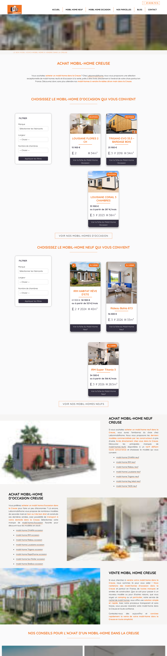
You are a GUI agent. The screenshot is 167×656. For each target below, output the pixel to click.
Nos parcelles (123, 9)
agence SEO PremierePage (86, 650)
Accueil (56, 9)
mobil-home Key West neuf (128, 361)
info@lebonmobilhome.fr (67, 638)
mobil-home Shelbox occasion (29, 444)
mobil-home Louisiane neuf (128, 352)
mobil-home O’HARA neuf (127, 337)
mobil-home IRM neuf (125, 342)
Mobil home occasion (99, 9)
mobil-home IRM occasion (27, 415)
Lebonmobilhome (95, 75)
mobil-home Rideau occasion (29, 420)
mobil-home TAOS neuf (126, 366)
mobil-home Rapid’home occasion (31, 434)
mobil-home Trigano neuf (127, 356)
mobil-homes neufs (117, 327)
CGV (138, 650)
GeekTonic (54, 650)
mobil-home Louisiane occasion (30, 425)
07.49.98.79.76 (59, 635)
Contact (152, 9)
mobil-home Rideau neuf (127, 347)
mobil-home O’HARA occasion (29, 410)
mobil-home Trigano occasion (29, 429)
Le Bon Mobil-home (22, 52)
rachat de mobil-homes (119, 480)
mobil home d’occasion (32, 403)
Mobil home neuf (74, 9)
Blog (139, 9)
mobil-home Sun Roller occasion (30, 439)
